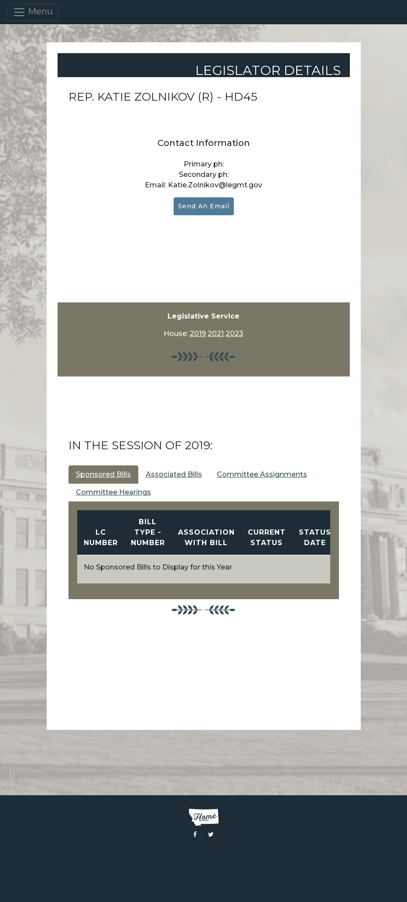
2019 (198, 333)
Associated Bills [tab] (174, 474)
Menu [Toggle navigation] (33, 12)
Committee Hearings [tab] (113, 492)
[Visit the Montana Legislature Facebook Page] (195, 834)
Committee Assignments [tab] (262, 474)
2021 (216, 333)
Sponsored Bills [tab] (103, 474)
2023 (234, 333)
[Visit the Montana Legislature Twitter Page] (211, 834)
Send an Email (203, 206)
